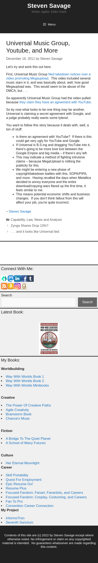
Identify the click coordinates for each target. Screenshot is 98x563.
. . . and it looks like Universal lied (35, 231)
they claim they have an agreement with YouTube (55, 102)
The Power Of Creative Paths (28, 405)
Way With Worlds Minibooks (27, 385)
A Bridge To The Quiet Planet (28, 439)
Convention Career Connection (29, 506)
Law (30, 219)
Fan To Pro (14, 501)
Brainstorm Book (19, 414)
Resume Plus (16, 488)
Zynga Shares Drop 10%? (29, 225)
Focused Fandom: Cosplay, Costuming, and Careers (46, 497)
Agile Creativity (17, 410)
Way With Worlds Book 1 (25, 377)
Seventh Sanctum (19, 522)
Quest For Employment (24, 480)
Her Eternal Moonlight (22, 463)
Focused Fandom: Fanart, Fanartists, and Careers (44, 493)
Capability (18, 219)
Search (6, 295)
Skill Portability (17, 475)
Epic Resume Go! (19, 484)
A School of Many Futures (26, 443)
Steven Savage (49, 5)
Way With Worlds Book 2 (25, 381)
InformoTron (15, 518)
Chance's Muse (18, 418)
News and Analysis (48, 219)
